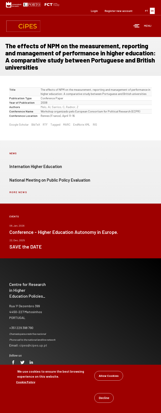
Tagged (55, 124)
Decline (104, 398)
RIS (95, 124)
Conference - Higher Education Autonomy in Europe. (63, 232)
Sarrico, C (58, 107)
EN (152, 10)
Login (94, 11)
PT (146, 10)
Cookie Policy (25, 382)
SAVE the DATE (25, 247)
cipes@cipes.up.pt (33, 345)
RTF (45, 124)
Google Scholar (19, 124)
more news (18, 192)
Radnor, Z (72, 107)
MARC (66, 124)
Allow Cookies (109, 376)
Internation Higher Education (35, 166)
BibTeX (35, 124)
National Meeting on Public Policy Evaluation (49, 179)
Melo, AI (45, 107)
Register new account (118, 11)
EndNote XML (81, 124)
